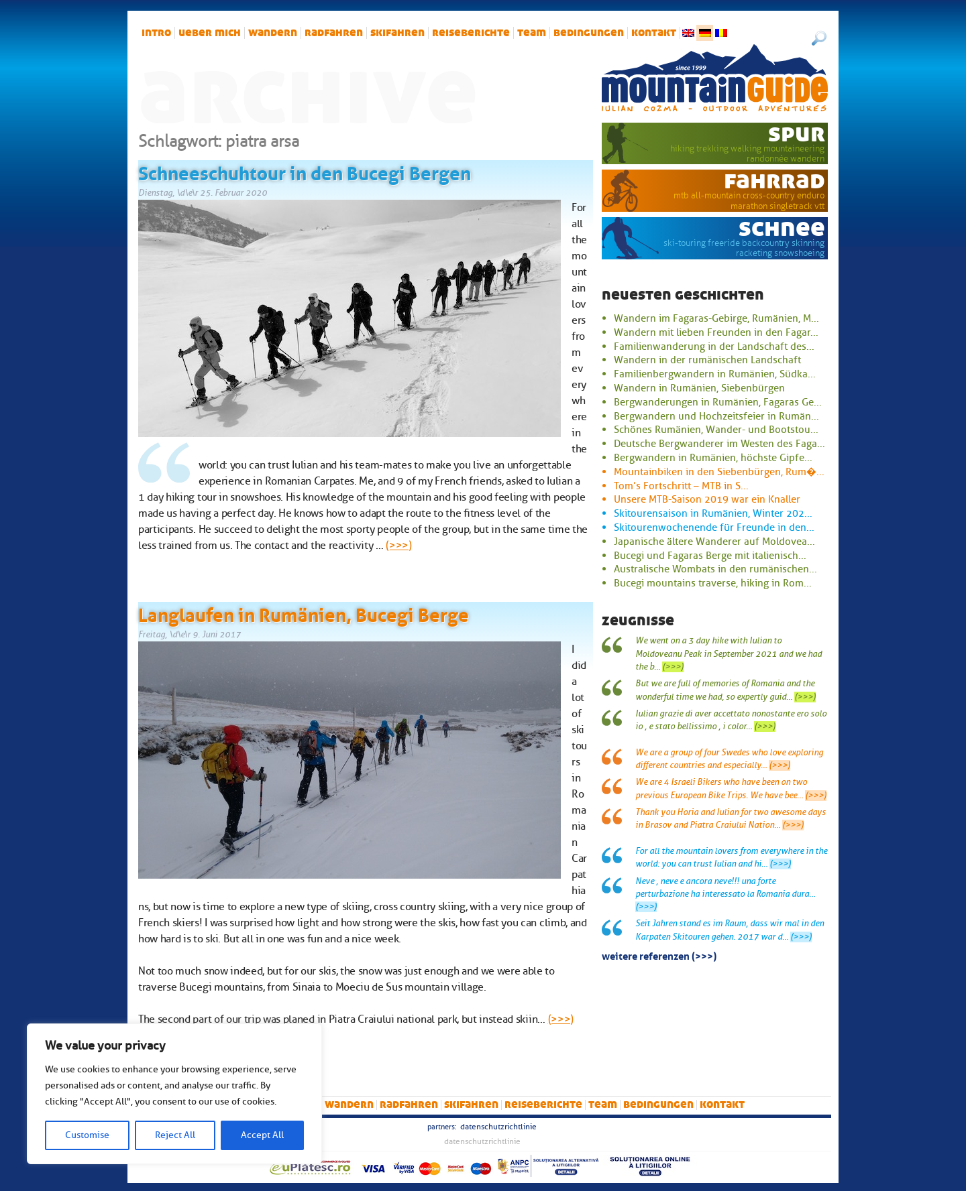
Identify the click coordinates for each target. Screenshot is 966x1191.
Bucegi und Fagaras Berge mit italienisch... (710, 555)
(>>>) (398, 545)
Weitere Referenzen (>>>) (659, 955)
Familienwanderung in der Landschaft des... (714, 346)
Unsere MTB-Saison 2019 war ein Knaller (707, 499)
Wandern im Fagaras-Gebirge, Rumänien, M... (716, 318)
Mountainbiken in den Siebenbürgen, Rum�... (719, 472)
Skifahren (397, 33)
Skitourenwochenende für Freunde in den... (714, 527)
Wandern (272, 33)
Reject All (175, 1135)
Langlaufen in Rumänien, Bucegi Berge (303, 612)
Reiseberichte (471, 33)
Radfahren (334, 33)
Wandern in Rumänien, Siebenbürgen (699, 388)
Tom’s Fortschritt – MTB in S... (681, 486)
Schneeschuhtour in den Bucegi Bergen (304, 171)
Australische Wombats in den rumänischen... (715, 569)
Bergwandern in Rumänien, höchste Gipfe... (713, 457)
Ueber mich (209, 33)
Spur (796, 133)
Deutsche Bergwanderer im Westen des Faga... (719, 443)
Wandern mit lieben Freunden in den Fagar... (716, 332)
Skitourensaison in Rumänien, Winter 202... (713, 513)
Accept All (262, 1135)
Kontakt (653, 33)
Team (531, 33)
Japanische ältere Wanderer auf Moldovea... (714, 541)
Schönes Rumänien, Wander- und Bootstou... (716, 429)
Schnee (782, 228)
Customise (87, 1135)
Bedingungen (588, 33)
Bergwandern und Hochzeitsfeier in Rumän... (716, 416)
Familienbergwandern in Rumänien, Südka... (715, 374)
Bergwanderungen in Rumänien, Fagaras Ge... (718, 402)
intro (156, 33)
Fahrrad (774, 180)
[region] (174, 1093)
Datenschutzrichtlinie (498, 1126)
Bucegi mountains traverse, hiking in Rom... (713, 583)
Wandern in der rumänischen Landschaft (707, 360)
